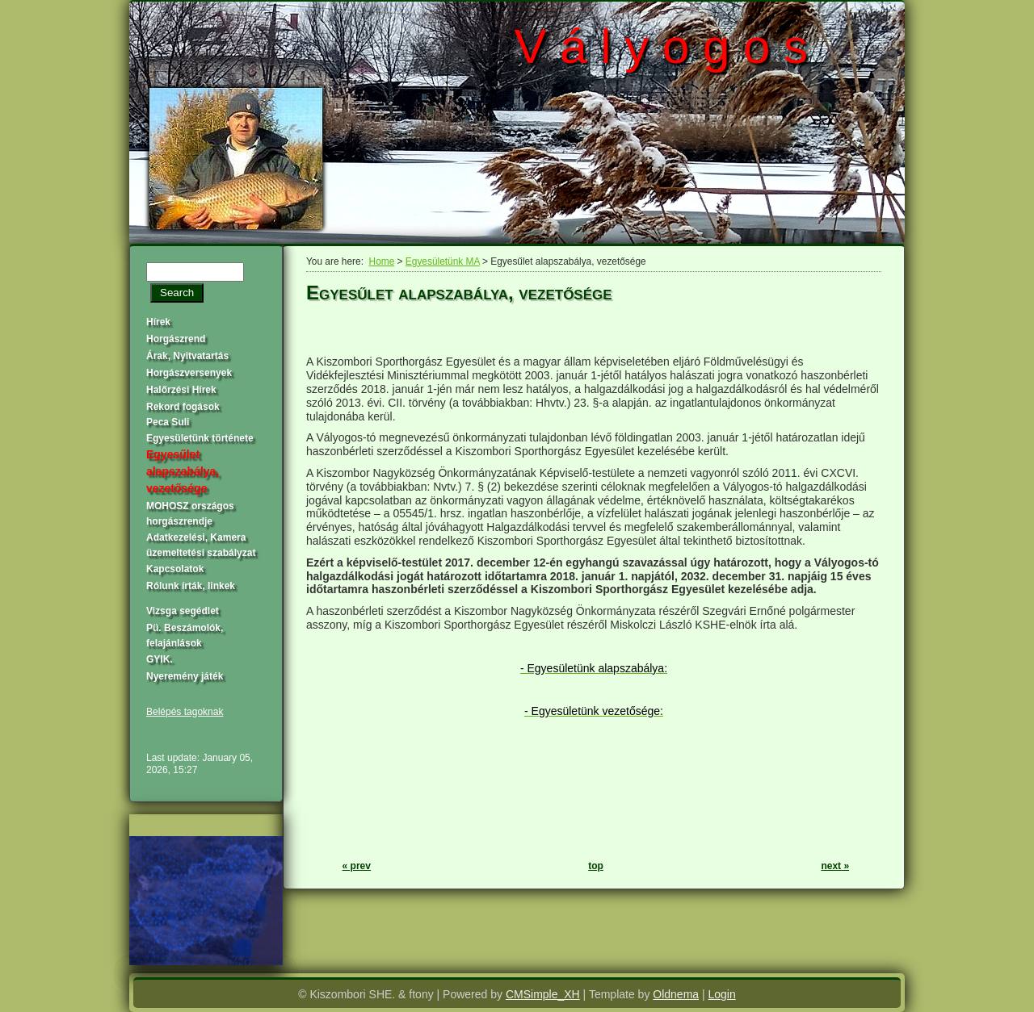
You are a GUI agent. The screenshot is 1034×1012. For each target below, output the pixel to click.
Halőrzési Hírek (181, 389)
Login (722, 994)
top (595, 866)
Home (382, 261)
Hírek (158, 322)
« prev (357, 866)
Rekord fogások (183, 406)
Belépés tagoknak (184, 711)
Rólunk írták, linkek (190, 586)
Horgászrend (175, 339)
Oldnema (676, 994)
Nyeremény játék (184, 676)
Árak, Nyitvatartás (187, 356)
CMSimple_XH (543, 994)
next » (835, 866)
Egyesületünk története (200, 438)
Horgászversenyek (189, 372)
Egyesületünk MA (443, 261)
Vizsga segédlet (182, 611)
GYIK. (159, 659)
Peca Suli (167, 422)
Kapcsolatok (175, 569)
